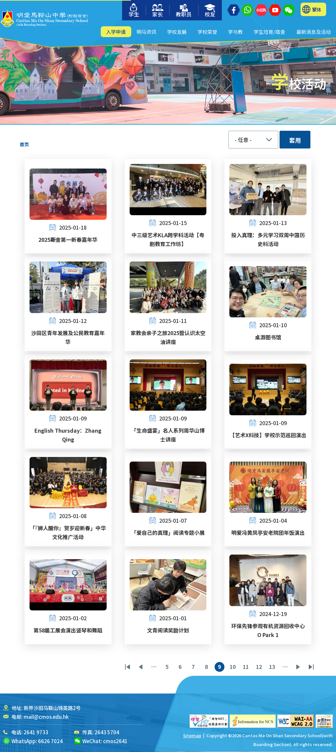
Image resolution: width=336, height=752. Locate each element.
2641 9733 (36, 732)
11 (247, 667)
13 (273, 667)
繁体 (316, 9)
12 (260, 667)
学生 (134, 10)
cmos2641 (115, 741)
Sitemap (192, 735)
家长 (157, 11)
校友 (210, 11)
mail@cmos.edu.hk (46, 716)
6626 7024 (50, 741)
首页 (24, 144)
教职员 (184, 11)
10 (234, 667)
